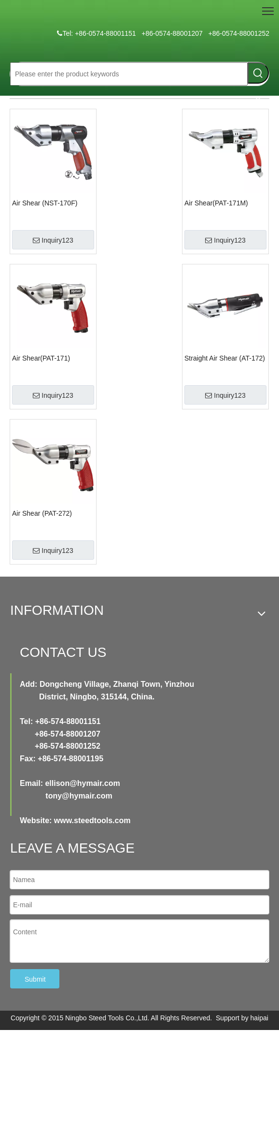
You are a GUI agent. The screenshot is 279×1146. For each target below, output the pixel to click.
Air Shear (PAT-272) (42, 513)
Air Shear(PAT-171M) (216, 203)
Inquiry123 (53, 240)
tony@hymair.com (78, 796)
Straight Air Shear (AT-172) (224, 358)
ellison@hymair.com (82, 783)
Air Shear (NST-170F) (44, 203)
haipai (259, 1018)
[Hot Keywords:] (258, 73)
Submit (35, 979)
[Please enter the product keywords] (129, 74)
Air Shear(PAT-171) (41, 358)
